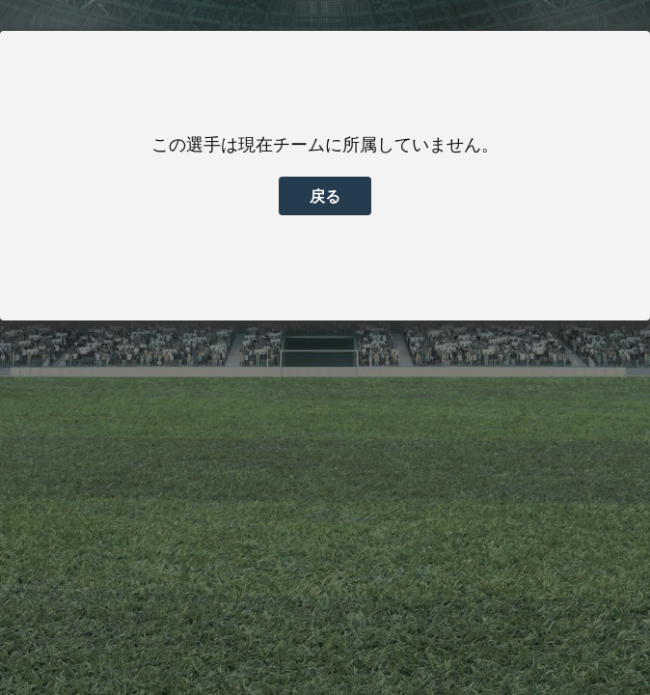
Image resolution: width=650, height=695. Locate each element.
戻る (325, 196)
